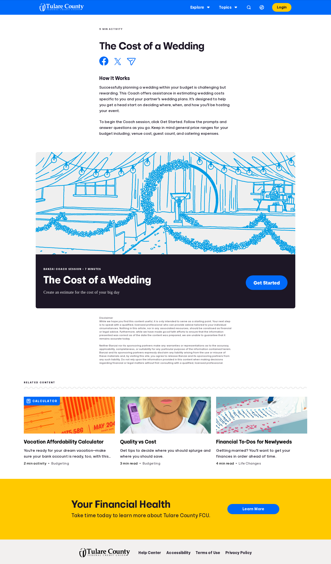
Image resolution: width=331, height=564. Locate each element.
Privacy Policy (238, 553)
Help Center (149, 553)
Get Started (267, 283)
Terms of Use (208, 553)
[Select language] (257, 7)
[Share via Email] (131, 61)
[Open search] (244, 7)
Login (278, 7)
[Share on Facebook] (104, 61)
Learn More (253, 509)
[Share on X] (117, 61)
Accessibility (178, 553)
